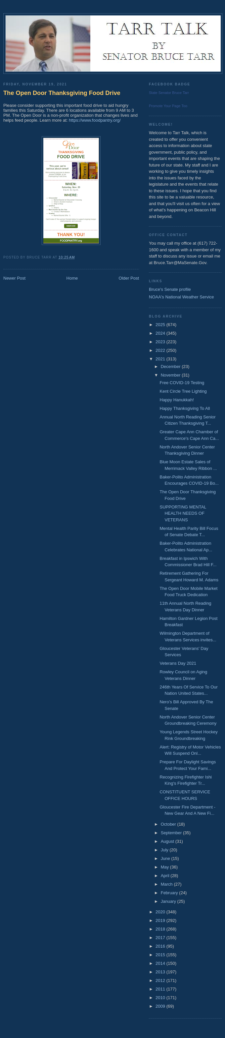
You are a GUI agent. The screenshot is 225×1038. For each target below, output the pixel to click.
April (166, 875)
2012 (161, 980)
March (167, 884)
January (169, 901)
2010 (161, 997)
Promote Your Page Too (168, 106)
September (172, 832)
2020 (161, 911)
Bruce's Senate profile (170, 289)
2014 (161, 963)
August (168, 841)
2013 (161, 971)
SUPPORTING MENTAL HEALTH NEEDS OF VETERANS (182, 513)
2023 (161, 341)
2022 (161, 350)
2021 (161, 358)
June (166, 858)
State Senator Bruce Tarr (169, 93)
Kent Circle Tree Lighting (182, 391)
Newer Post (14, 278)
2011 (161, 989)
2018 (161, 929)
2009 (161, 1006)
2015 (161, 954)
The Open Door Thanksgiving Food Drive (61, 93)
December (171, 366)
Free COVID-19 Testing (181, 382)
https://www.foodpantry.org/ (95, 120)
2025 (161, 324)
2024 (161, 333)
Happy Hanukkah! (176, 399)
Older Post (129, 278)
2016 (161, 946)
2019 (161, 920)
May (165, 867)
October (169, 824)
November (171, 375)
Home (72, 278)
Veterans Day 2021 (177, 663)
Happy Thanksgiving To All (184, 408)
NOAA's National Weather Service (181, 296)
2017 (161, 937)
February (170, 892)
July (165, 849)
